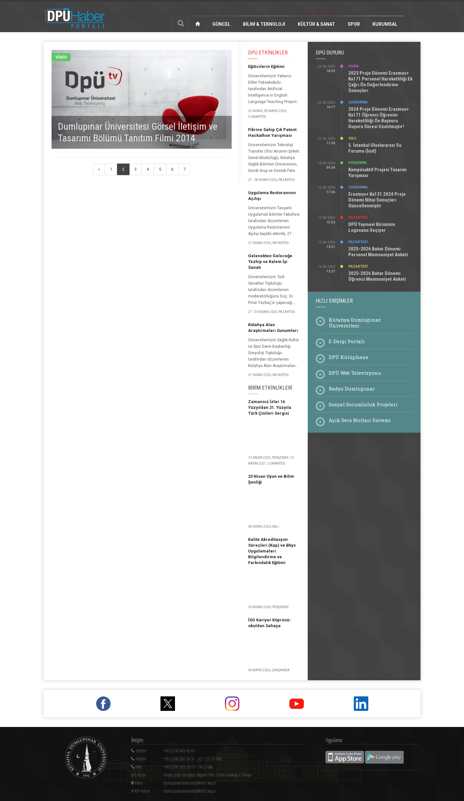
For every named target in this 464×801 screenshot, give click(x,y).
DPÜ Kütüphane (348, 357)
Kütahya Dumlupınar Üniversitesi (355, 322)
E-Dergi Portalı (347, 341)
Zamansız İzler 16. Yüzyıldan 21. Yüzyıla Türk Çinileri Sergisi (269, 407)
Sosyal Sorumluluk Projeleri (363, 404)
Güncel (221, 24)
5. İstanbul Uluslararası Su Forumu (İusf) (374, 148)
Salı (352, 138)
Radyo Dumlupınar (352, 388)
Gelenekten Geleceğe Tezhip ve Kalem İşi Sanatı (270, 261)
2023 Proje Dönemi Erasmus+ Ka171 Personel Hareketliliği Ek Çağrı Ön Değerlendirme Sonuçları (380, 81)
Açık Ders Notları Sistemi (360, 420)
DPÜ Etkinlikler (268, 52)
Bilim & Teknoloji (264, 24)
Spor (354, 24)
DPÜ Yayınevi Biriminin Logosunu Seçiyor (371, 227)
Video (61, 57)
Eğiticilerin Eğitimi (266, 66)
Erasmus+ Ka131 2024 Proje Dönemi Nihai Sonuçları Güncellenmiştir (377, 200)
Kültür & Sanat (316, 24)
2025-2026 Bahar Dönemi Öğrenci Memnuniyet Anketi (377, 276)
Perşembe (357, 163)
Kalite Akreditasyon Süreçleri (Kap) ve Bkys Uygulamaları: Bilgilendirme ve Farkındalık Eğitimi (272, 551)
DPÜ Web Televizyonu (355, 373)
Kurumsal (384, 24)
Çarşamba (358, 102)
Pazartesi (358, 217)
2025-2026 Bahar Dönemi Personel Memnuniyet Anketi (378, 252)
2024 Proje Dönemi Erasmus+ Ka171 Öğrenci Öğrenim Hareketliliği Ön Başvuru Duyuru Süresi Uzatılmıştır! (378, 117)
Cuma (353, 66)
